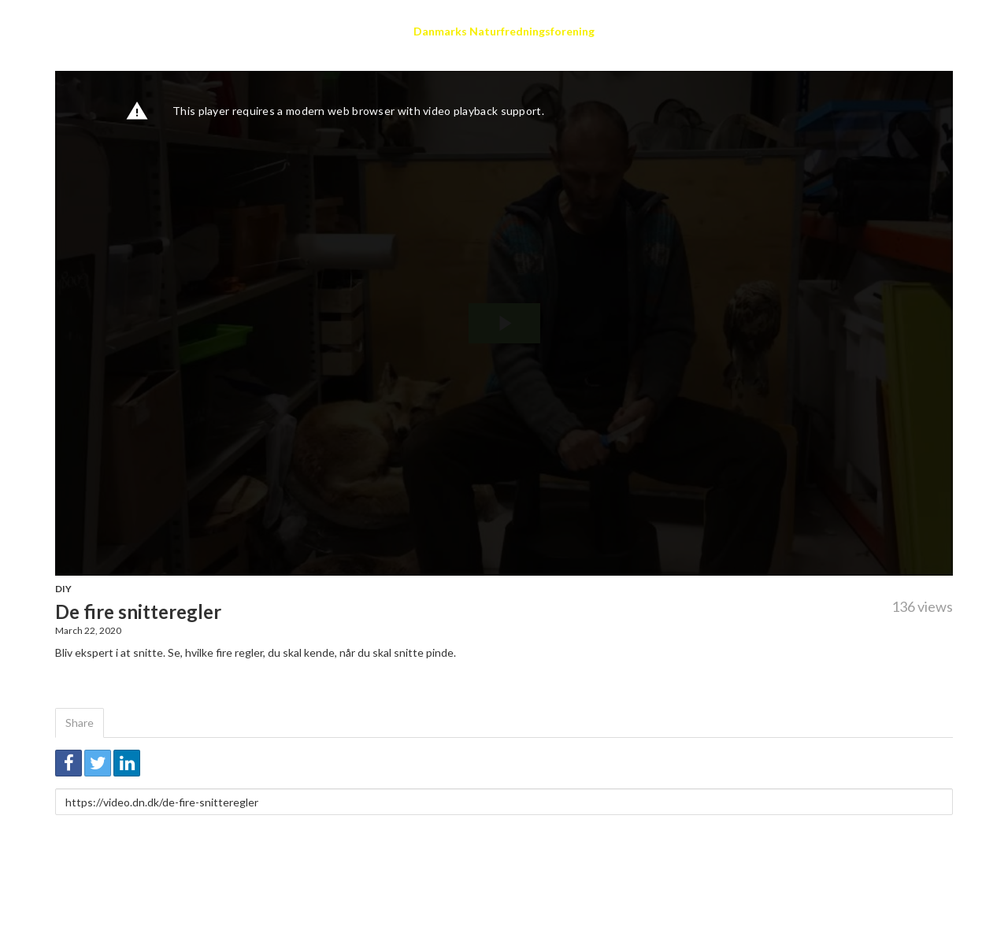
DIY (63, 589)
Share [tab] (79, 722)
